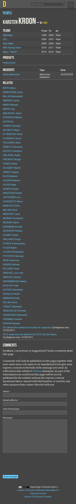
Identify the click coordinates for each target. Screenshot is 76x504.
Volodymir (12, 151)
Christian (14, 310)
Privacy (37, 371)
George (12, 159)
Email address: (11, 400)
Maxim (12, 168)
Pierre (11, 268)
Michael (10, 104)
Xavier (12, 138)
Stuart (10, 235)
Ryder (11, 155)
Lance (13, 92)
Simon (10, 302)
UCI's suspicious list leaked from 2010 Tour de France (29, 334)
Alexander (15, 315)
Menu (71, 4)
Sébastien (12, 306)
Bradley (11, 323)
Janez (12, 113)
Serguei (11, 172)
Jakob (12, 142)
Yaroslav (13, 256)
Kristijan (11, 189)
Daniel (11, 222)
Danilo (10, 163)
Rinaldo (12, 230)
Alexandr (13, 252)
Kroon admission (11, 74)
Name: (7, 391)
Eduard (12, 319)
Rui (8, 121)
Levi (12, 197)
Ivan (9, 109)
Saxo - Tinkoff (10, 52)
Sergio (12, 239)
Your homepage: (11, 409)
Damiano (12, 125)
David (10, 210)
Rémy (13, 134)
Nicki (11, 298)
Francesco (13, 147)
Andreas (10, 176)
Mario (9, 88)
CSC (5, 39)
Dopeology (35, 487)
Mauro (11, 130)
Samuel (12, 277)
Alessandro (13, 96)
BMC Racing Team (12, 47)
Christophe (13, 218)
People (7, 13)
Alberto (12, 117)
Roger (9, 184)
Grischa (12, 226)
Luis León (13, 273)
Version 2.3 (29, 497)
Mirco (13, 201)
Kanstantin (13, 289)
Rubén (10, 247)
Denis (11, 205)
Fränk (11, 285)
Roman (12, 193)
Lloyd (11, 214)
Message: (8, 417)
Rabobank (8, 35)
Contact (48, 497)
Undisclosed (9, 62)
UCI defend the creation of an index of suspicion (27, 327)
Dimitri (11, 294)
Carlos (11, 100)
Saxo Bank (8, 43)
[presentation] (14, 465)
